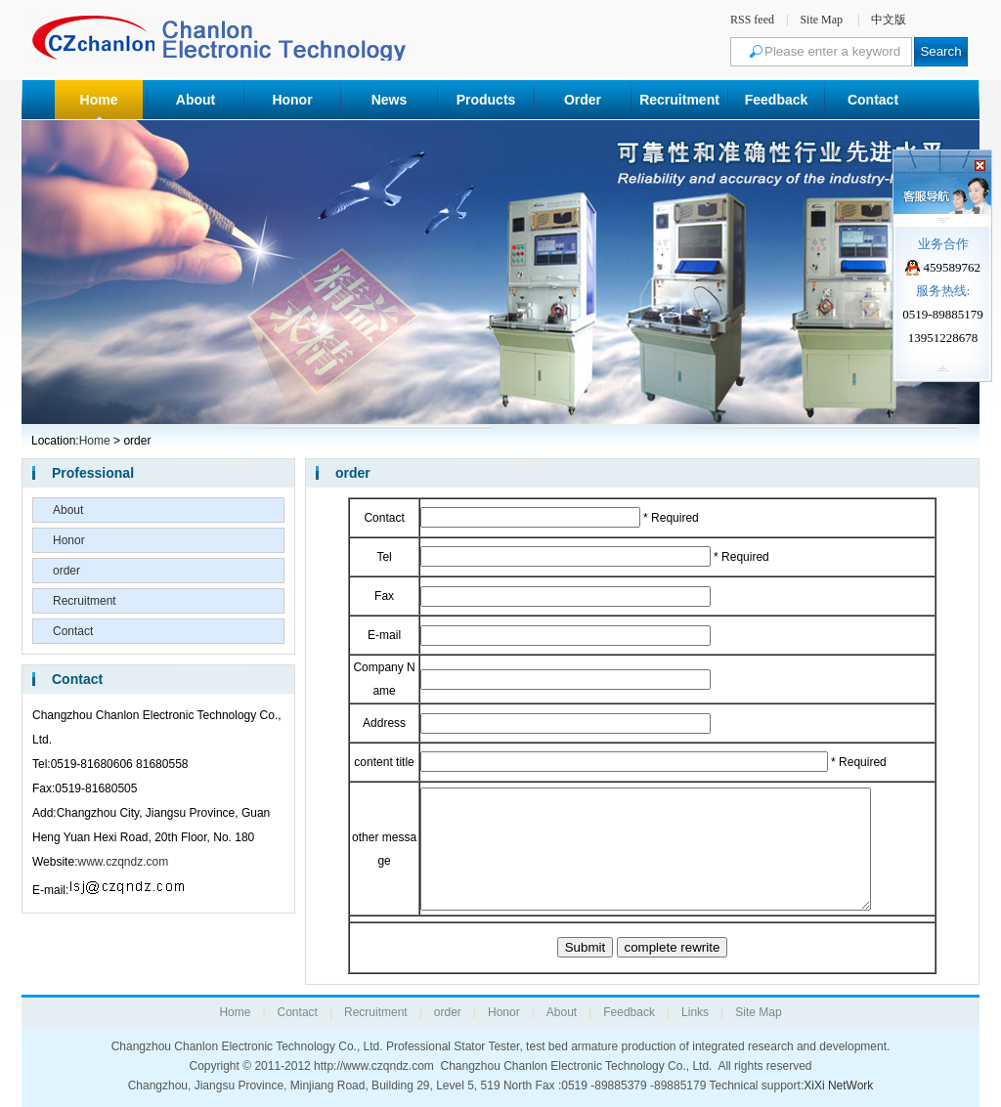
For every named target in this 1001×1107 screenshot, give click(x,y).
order (66, 570)
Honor (292, 99)
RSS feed (752, 19)
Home (99, 99)
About (195, 99)
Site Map (821, 19)
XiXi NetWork (838, 1085)
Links (695, 1012)
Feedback (776, 99)
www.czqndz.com (122, 862)
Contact (873, 99)
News (389, 99)
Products (486, 99)
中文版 (888, 19)
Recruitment (679, 99)
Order (582, 99)
